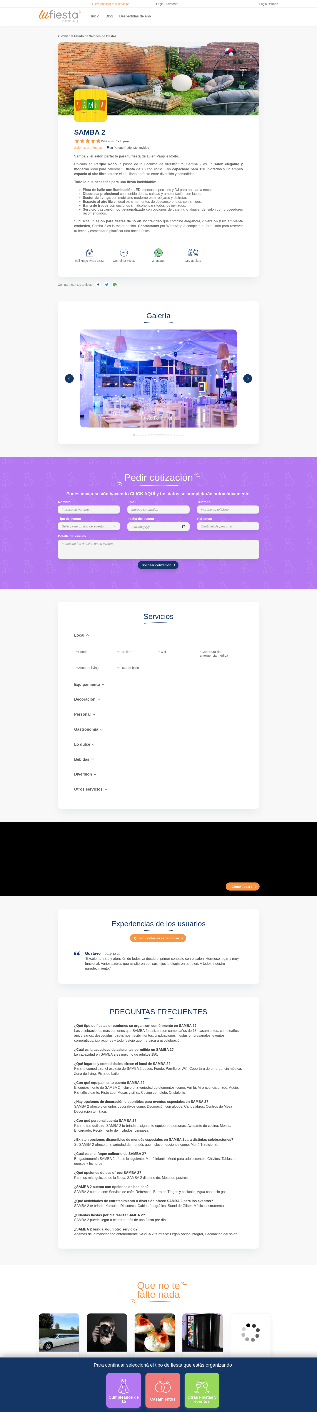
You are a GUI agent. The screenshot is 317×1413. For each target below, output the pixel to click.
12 (168, 435)
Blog (109, 16)
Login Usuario (268, 4)
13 (171, 435)
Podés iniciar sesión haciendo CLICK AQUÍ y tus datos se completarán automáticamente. (158, 493)
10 (161, 435)
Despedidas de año (135, 16)
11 (164, 435)
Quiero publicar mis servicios (109, 4)
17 (183, 435)
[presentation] (120, 1290)
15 (177, 435)
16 (180, 435)
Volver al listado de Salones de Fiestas (89, 36)
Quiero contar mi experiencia (156, 938)
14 (174, 435)
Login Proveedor (167, 4)
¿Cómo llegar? (241, 886)
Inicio (95, 16)
